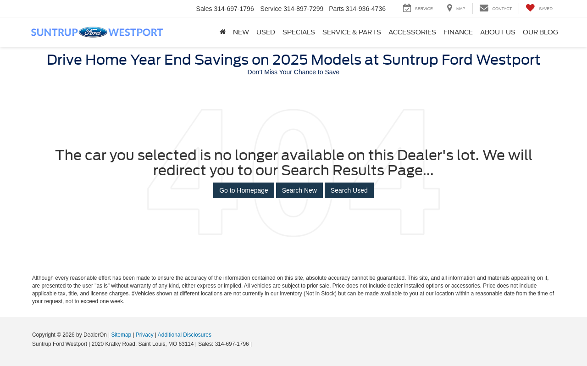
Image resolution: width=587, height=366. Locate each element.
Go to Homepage (243, 190)
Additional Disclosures (184, 335)
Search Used (349, 190)
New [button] (241, 32)
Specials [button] (298, 32)
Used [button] (265, 32)
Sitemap (121, 335)
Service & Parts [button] (351, 32)
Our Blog (540, 32)
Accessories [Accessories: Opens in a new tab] (412, 32)
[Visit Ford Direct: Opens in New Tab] (256, 344)
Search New (299, 190)
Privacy (145, 335)
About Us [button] (497, 32)
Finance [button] (458, 32)
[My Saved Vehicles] (539, 8)
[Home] (222, 32)
